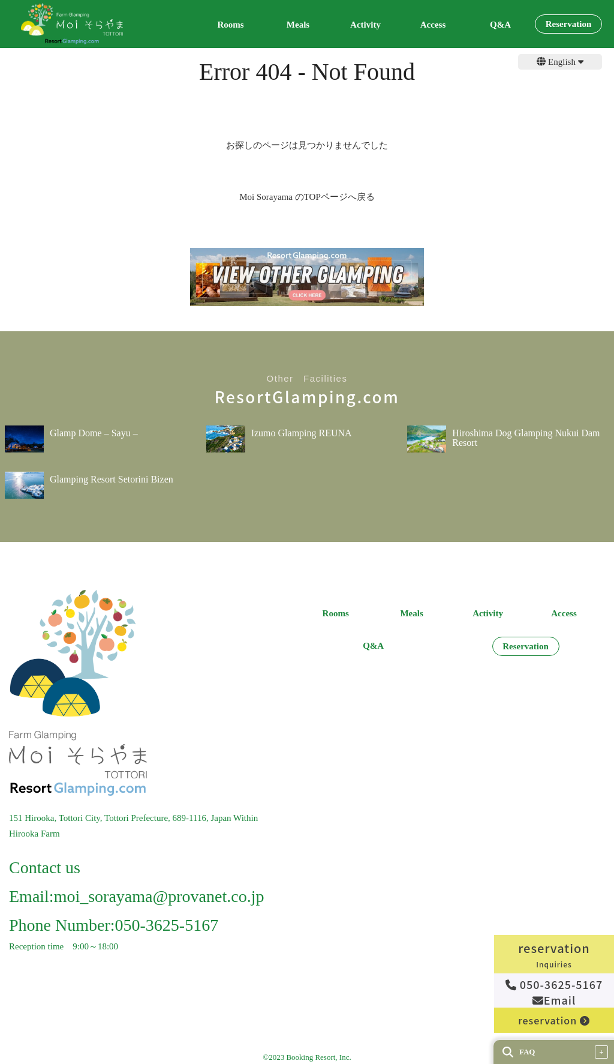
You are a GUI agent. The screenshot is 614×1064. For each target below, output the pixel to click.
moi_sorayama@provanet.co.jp (159, 896)
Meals (298, 24)
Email (554, 1000)
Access (433, 24)
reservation (553, 1020)
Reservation (569, 24)
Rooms (230, 24)
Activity (365, 24)
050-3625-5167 (554, 984)
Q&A (500, 24)
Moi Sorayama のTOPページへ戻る (307, 197)
